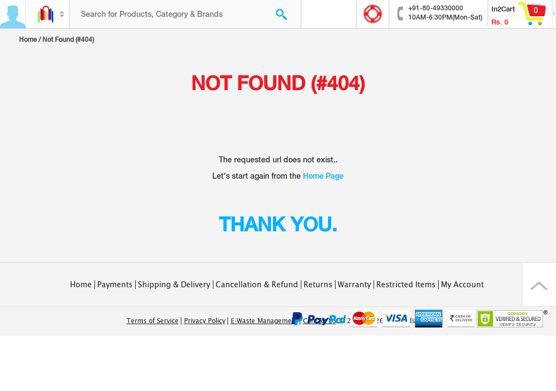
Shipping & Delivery (174, 284)
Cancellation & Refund (257, 284)
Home (28, 39)
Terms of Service (153, 321)
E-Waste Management (264, 321)
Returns (318, 284)
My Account (462, 284)
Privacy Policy (204, 321)
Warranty (354, 284)
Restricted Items (405, 284)
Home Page (323, 176)
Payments (114, 284)
